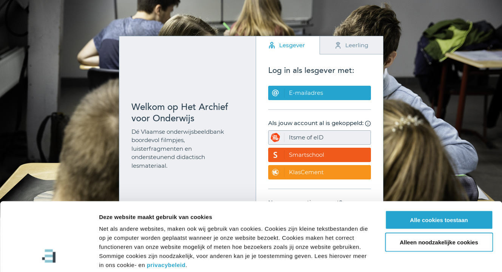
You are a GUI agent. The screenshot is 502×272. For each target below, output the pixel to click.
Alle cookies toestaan (439, 181)
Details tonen (408, 257)
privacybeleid (166, 226)
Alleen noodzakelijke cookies (439, 204)
